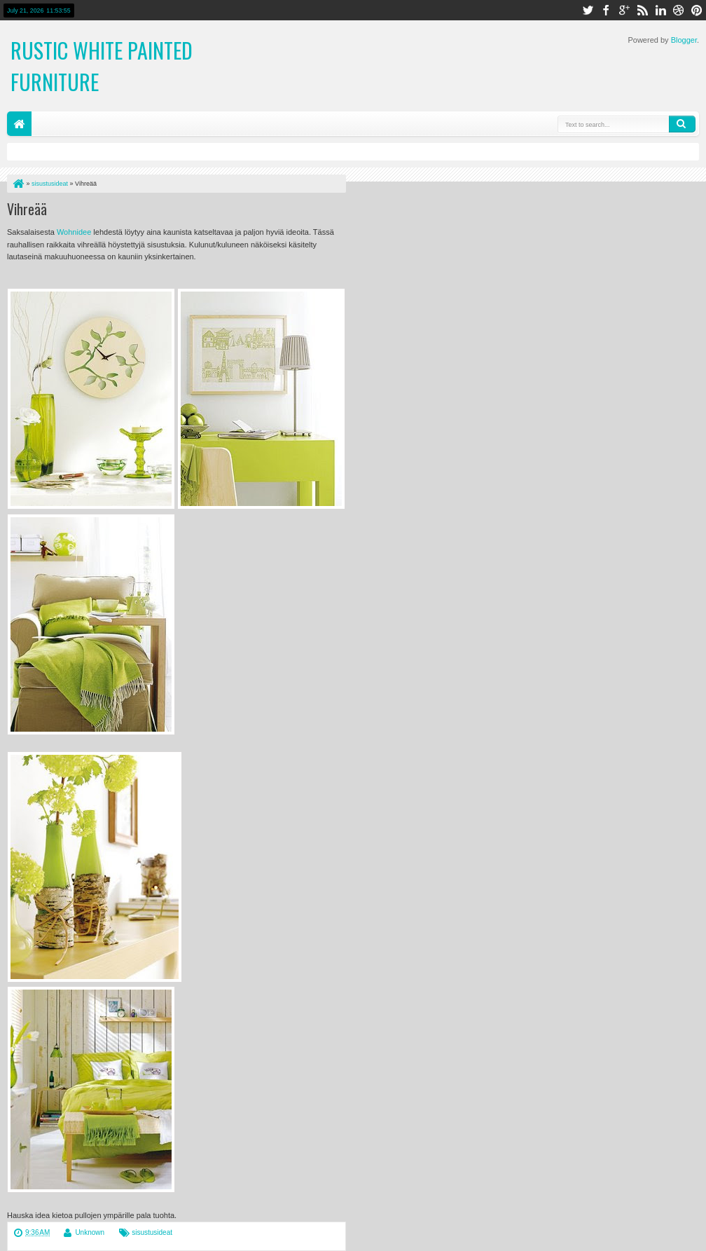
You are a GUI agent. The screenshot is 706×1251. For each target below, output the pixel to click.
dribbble (679, 10)
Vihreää (27, 208)
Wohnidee (74, 232)
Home (19, 123)
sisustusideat (152, 1232)
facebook (606, 10)
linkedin (660, 10)
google (624, 10)
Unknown (89, 1232)
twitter (588, 10)
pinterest (697, 10)
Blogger (684, 40)
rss (642, 10)
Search (682, 124)
